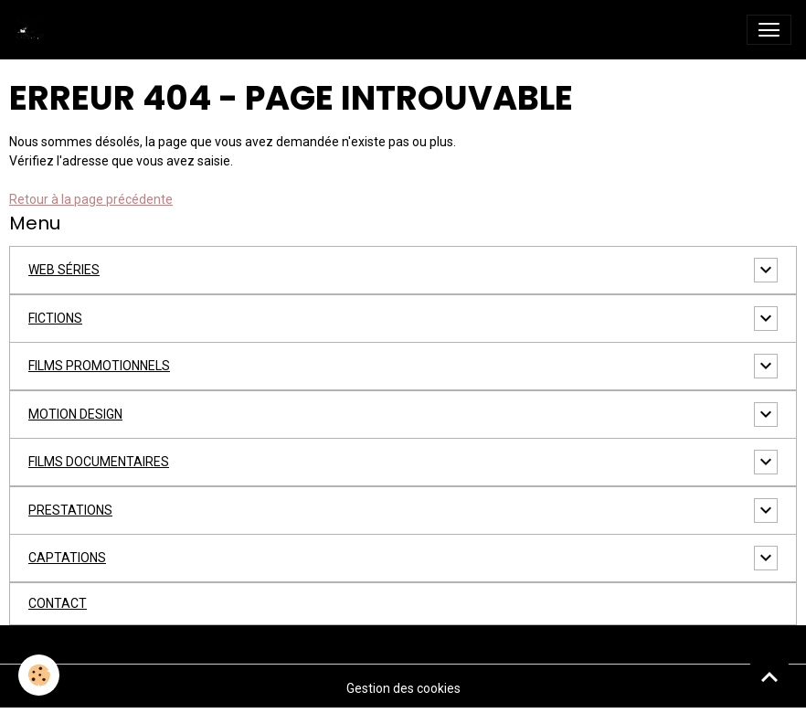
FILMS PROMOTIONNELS (99, 365)
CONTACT (57, 603)
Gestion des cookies (403, 688)
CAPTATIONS (67, 557)
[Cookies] (38, 675)
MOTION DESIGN (75, 414)
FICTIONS (55, 318)
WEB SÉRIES (64, 269)
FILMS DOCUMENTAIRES (98, 461)
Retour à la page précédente (91, 199)
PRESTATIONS (70, 510)
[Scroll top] (769, 676)
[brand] (34, 30)
